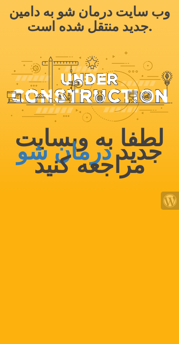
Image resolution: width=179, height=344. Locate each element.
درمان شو (64, 151)
